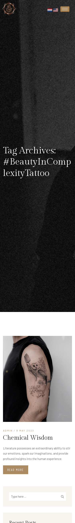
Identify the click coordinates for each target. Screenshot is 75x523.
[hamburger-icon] (64, 9)
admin (8, 430)
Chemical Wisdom (28, 437)
